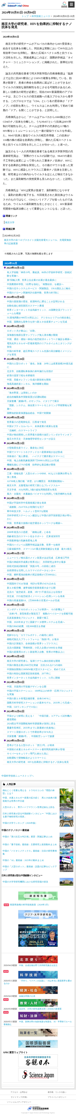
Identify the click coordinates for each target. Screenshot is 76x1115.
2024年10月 (10, 263)
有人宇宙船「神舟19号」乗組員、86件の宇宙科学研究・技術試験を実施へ (39, 274)
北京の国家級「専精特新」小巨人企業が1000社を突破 (34, 647)
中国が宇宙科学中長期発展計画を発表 (26, 503)
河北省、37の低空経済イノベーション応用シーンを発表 (36, 596)
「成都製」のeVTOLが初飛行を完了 (25, 507)
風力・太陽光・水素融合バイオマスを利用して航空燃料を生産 (39, 494)
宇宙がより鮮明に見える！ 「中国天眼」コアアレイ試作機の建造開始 (39, 718)
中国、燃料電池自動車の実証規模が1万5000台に (32, 574)
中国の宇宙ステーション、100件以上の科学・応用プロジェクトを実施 (40, 693)
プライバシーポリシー (57, 1097)
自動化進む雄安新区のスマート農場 (25, 305)
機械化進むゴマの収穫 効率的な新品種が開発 (31, 464)
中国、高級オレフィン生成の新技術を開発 (29, 379)
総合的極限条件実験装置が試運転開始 (26, 397)
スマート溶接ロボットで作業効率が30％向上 (30, 732)
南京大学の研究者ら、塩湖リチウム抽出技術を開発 (33, 661)
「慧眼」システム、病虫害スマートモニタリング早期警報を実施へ (39, 407)
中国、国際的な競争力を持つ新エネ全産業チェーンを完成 (37, 322)
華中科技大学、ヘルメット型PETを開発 (27, 511)
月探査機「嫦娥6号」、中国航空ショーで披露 (30, 736)
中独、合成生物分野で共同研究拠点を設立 (38, 965)
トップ (25, 16)
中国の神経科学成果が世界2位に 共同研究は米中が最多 (36, 562)
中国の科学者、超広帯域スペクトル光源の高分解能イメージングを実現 (39, 353)
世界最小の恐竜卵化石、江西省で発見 (26, 422)
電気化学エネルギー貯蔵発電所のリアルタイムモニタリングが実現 (39, 345)
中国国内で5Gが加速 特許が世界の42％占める (31, 583)
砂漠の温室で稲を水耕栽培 (21, 375)
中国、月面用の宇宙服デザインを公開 (26, 686)
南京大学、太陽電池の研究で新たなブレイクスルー (33, 485)
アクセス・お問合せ (19, 1092)
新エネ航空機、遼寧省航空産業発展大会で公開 (31, 588)
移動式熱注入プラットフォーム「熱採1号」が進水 (33, 639)
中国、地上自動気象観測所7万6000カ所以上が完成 (33, 460)
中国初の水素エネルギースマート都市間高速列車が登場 (36, 749)
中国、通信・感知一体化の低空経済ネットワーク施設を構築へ (39, 339)
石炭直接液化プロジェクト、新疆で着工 (28, 618)
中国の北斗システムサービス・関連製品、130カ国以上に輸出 (39, 288)
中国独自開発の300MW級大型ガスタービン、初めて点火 (36, 669)
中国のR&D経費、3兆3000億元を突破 (26, 626)
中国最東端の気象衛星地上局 (22, 540)
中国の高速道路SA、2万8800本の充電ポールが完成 (33, 600)
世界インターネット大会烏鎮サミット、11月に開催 (33, 678)
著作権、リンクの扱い (57, 1092)
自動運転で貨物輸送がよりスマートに (26, 758)
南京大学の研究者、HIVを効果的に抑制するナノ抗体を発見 (38, 762)
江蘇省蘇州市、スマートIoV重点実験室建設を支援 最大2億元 (39, 549)
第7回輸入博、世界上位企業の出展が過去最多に (32, 280)
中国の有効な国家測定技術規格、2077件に (29, 673)
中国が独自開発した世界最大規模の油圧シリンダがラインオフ (39, 434)
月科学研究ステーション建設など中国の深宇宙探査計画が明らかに (39, 517)
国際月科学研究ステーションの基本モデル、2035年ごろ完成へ (39, 702)
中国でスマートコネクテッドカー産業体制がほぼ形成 (34, 452)
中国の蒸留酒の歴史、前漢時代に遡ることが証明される (36, 301)
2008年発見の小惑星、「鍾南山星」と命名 (29, 532)
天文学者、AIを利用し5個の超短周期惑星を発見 (32, 489)
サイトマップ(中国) (19, 1097)
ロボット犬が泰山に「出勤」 (22, 331)
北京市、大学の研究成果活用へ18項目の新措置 (40, 1009)
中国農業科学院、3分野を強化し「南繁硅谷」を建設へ (35, 284)
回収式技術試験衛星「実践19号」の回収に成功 (31, 566)
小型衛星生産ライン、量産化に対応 (25, 448)
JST (38, 1108)
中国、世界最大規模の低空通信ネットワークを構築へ (34, 523)
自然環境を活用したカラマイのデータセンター (31, 570)
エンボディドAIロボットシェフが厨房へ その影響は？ (36, 609)
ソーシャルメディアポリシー (19, 1102)
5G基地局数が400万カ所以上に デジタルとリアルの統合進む (39, 317)
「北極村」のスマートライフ (22, 430)
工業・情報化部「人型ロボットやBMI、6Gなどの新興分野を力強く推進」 (39, 475)
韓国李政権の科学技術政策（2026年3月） (27, 904)
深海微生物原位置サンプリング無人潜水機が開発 (32, 335)
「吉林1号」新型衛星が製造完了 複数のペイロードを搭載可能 (40, 613)
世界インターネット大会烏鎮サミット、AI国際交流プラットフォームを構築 (39, 312)
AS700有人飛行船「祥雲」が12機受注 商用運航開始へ (35, 481)
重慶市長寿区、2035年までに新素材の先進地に (31, 728)
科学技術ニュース (41, 16)
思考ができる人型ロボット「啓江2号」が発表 (30, 745)
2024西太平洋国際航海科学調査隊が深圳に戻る (31, 723)
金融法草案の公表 (27, 996)
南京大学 (9, 222)
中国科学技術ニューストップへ (17, 776)
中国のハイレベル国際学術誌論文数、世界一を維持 (33, 545)
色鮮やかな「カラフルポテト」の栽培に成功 (30, 635)
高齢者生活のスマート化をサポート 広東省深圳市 (33, 536)
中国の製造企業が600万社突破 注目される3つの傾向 (34, 665)
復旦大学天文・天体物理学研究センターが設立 (31, 439)
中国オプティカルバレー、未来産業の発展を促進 (32, 426)
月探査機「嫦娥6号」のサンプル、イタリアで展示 (33, 401)
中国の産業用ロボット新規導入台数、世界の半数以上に (36, 652)
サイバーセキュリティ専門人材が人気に (28, 753)
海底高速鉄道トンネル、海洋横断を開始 (28, 384)
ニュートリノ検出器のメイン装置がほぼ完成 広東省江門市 (38, 558)
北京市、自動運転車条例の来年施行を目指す (30, 371)
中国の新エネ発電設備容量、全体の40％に (29, 698)
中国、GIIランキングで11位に (22, 707)
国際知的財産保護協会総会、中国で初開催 (29, 413)
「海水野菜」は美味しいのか (22, 392)
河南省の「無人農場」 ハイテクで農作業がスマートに (36, 456)
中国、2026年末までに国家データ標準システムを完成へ (36, 622)
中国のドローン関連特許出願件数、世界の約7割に (33, 292)
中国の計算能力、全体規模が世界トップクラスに (32, 643)
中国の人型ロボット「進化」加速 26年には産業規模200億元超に (40, 365)
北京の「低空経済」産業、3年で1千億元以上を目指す (34, 592)
